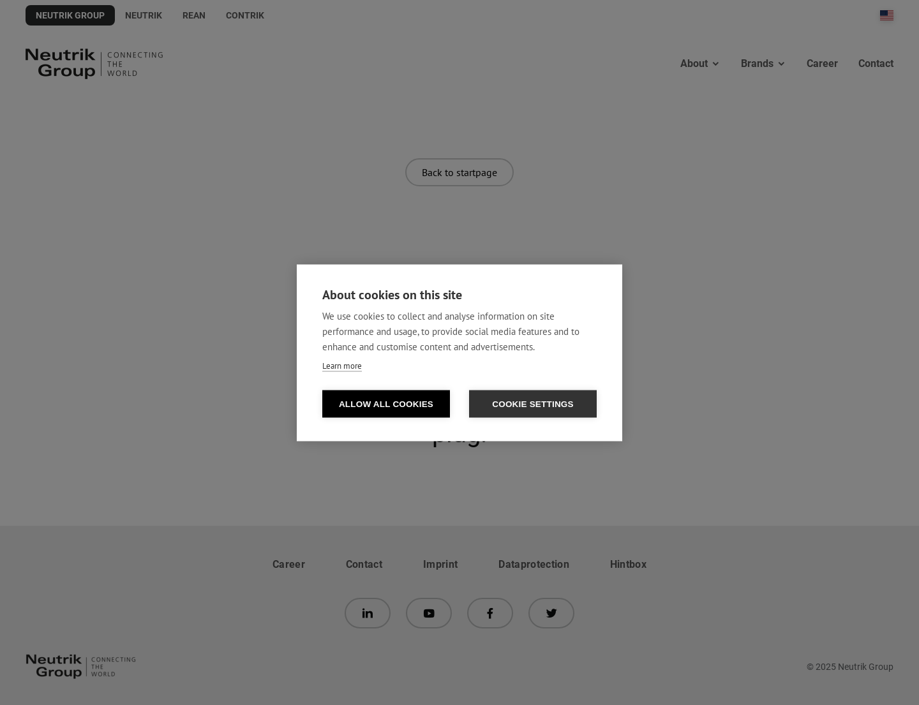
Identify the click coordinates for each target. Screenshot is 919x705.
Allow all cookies (386, 403)
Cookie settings (533, 403)
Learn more (342, 365)
